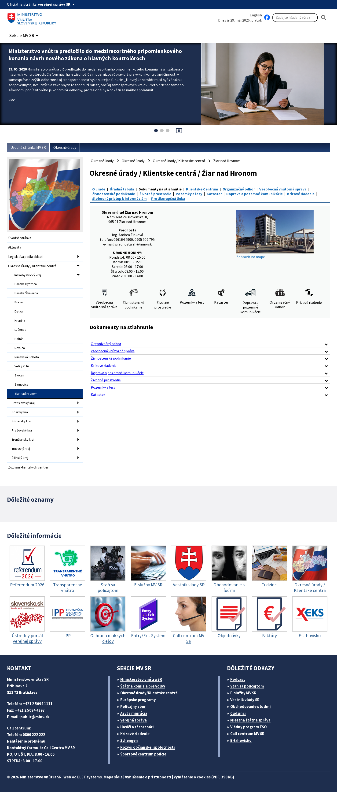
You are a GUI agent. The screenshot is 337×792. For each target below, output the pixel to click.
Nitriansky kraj (21, 421)
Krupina (20, 320)
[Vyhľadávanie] (295, 17)
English (256, 15)
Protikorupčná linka (168, 198)
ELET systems (89, 777)
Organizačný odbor (239, 189)
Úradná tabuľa (122, 189)
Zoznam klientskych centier (28, 467)
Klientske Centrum (202, 189)
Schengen (129, 740)
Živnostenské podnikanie (113, 193)
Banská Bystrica (26, 284)
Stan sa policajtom (247, 686)
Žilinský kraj (20, 458)
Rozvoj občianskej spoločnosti (147, 747)
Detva (19, 311)
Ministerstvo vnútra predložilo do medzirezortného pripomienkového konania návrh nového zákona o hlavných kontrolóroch (95, 54)
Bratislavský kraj (23, 403)
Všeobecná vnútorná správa (283, 189)
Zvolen (19, 375)
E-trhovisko (241, 740)
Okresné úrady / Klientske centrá (32, 266)
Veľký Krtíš (22, 366)
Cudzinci (238, 713)
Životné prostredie (155, 193)
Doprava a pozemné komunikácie (254, 193)
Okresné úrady (64, 147)
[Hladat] (324, 17)
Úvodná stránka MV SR (28, 147)
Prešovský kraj (22, 430)
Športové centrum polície (143, 754)
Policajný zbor (133, 706)
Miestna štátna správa (250, 720)
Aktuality (14, 247)
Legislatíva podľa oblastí (25, 256)
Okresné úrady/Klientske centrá (149, 692)
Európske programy (138, 699)
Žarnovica (21, 384)
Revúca (20, 348)
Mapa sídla (113, 777)
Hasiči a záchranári (137, 726)
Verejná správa (133, 720)
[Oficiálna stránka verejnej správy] (57, 4)
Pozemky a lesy (189, 193)
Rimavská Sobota (27, 357)
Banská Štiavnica (26, 293)
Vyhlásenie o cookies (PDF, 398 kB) (204, 777)
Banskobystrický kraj (26, 275)
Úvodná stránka (19, 238)
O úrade (98, 189)
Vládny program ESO (248, 726)
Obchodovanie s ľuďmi (250, 706)
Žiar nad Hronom (26, 393)
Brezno (20, 302)
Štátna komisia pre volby (142, 686)
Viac (11, 99)
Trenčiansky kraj (23, 439)
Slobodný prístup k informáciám (119, 198)
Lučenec (20, 329)
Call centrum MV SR (247, 733)
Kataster (214, 193)
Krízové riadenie (301, 193)
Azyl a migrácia (133, 713)
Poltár (19, 339)
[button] (24, 34)
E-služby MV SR (243, 692)
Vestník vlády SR (245, 699)
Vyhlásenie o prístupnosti (148, 777)
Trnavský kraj (21, 448)
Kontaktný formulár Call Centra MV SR (41, 747)
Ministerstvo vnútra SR (141, 679)
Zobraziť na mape (275, 234)
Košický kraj (20, 412)
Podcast (237, 679)
